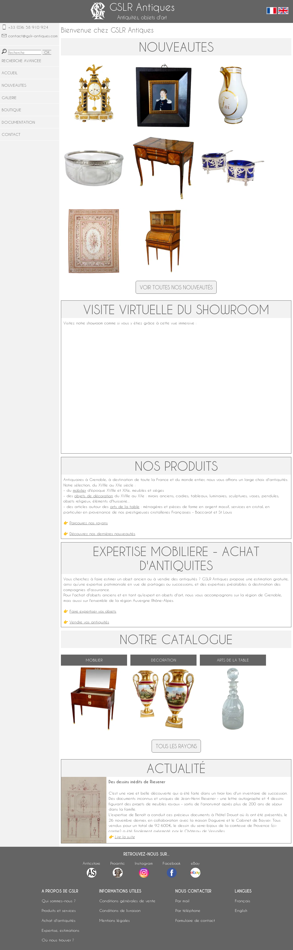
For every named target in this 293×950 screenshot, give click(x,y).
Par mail (182, 900)
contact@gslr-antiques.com (33, 35)
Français (242, 900)
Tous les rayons (176, 746)
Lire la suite (125, 837)
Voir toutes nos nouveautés (176, 287)
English (241, 910)
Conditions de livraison (120, 910)
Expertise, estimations (60, 930)
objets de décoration (93, 495)
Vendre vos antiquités (89, 622)
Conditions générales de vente (127, 900)
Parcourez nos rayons (88, 522)
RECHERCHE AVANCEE (21, 60)
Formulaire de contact (195, 920)
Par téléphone (187, 910)
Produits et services (59, 910)
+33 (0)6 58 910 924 (28, 27)
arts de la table (124, 506)
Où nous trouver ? (58, 940)
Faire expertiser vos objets (92, 611)
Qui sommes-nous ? (59, 900)
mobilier (79, 490)
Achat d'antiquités (59, 920)
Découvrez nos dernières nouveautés (102, 533)
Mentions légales (114, 920)
